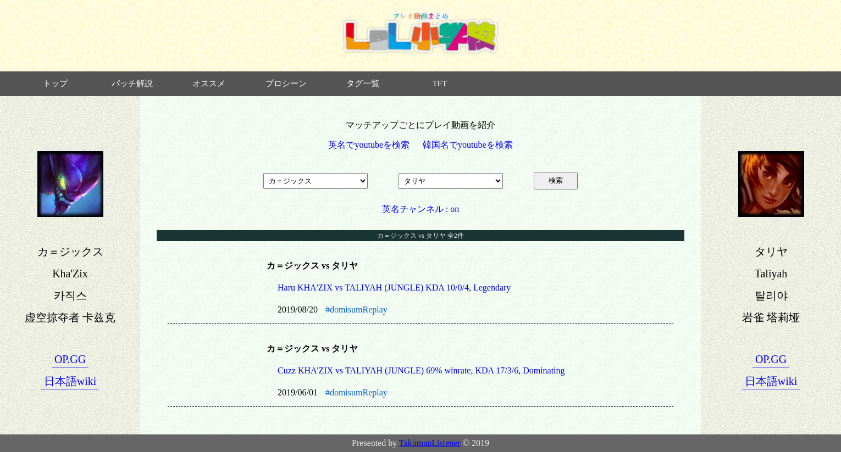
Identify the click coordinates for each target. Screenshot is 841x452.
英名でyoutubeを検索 (369, 144)
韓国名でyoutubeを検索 (468, 144)
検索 (556, 180)
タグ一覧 (362, 83)
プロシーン (286, 83)
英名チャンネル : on (420, 209)
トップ (55, 83)
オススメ (208, 83)
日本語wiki (70, 381)
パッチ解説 (132, 83)
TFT (440, 83)
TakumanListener (430, 443)
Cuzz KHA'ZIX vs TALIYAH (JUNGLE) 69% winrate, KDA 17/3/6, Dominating (421, 370)
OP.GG (70, 359)
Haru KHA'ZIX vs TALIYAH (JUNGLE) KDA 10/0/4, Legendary (394, 287)
